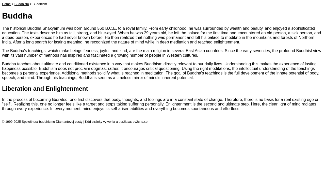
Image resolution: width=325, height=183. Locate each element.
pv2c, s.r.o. (141, 122)
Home (6, 4)
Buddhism (21, 4)
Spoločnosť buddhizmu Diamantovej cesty (52, 122)
